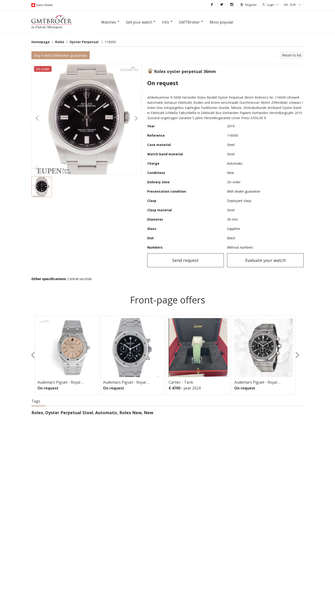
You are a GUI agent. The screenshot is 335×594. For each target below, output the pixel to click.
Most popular (222, 22)
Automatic (106, 412)
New (148, 412)
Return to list (291, 55)
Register (248, 5)
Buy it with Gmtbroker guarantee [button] (60, 55)
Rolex (37, 412)
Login (273, 5)
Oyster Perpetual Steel (69, 412)
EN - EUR (292, 5)
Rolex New (130, 412)
